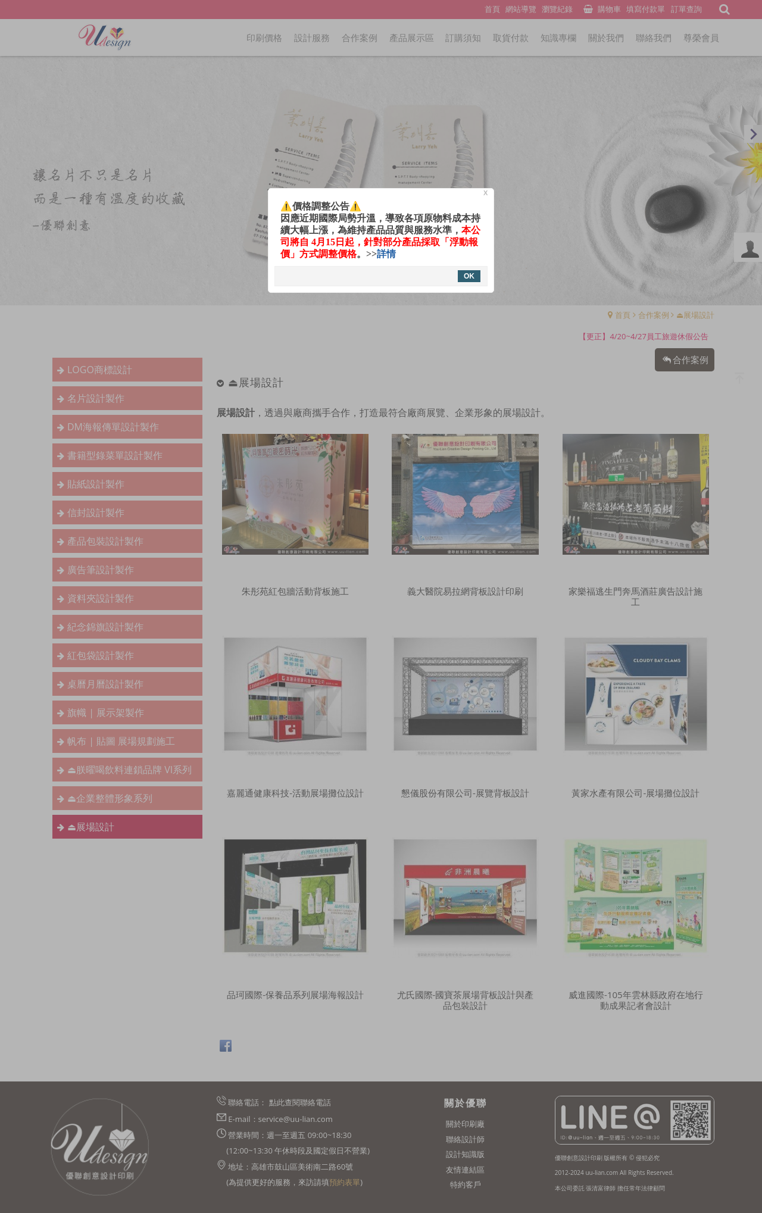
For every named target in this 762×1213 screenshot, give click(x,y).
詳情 (386, 254)
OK (469, 276)
